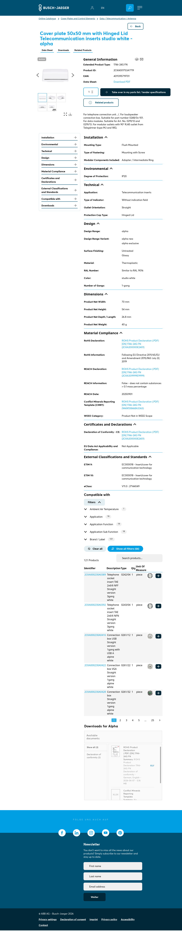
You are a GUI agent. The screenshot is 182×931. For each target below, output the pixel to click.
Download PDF (122, 82)
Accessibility (128, 919)
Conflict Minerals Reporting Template (131, 794)
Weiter (94, 897)
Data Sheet (48, 50)
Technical (59, 152)
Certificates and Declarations (59, 180)
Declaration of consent (73, 919)
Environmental (59, 145)
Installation (59, 138)
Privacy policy (109, 919)
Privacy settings (48, 919)
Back (135, 26)
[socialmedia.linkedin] (76, 833)
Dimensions (59, 165)
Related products (102, 103)
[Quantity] (90, 92)
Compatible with (59, 199)
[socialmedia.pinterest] (120, 833)
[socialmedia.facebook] (62, 833)
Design (59, 158)
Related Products (87, 50)
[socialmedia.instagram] (91, 833)
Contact (43, 925)
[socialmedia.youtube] (105, 833)
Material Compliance (59, 172)
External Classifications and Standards (59, 191)
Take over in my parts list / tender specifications (135, 92)
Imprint (94, 919)
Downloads (66, 50)
